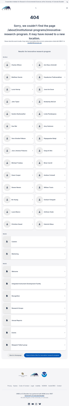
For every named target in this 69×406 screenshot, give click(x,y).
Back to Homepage (16, 355)
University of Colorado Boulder (34, 395)
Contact (59, 386)
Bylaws (15, 386)
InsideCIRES (51, 386)
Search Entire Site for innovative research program (42, 355)
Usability (37, 386)
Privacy (10, 386)
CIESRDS (44, 386)
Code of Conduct (24, 386)
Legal (32, 386)
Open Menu (67, 8)
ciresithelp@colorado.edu (34, 43)
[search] (36, 8)
